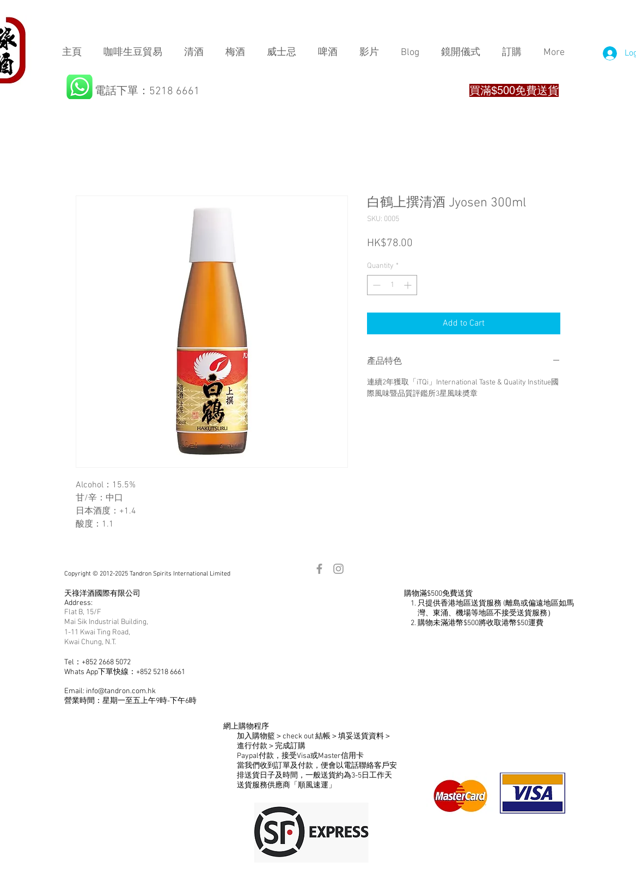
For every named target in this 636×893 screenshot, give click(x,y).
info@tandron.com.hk (121, 691)
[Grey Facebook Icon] (319, 569)
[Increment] (408, 285)
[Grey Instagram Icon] (338, 569)
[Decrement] (375, 285)
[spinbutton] (392, 285)
